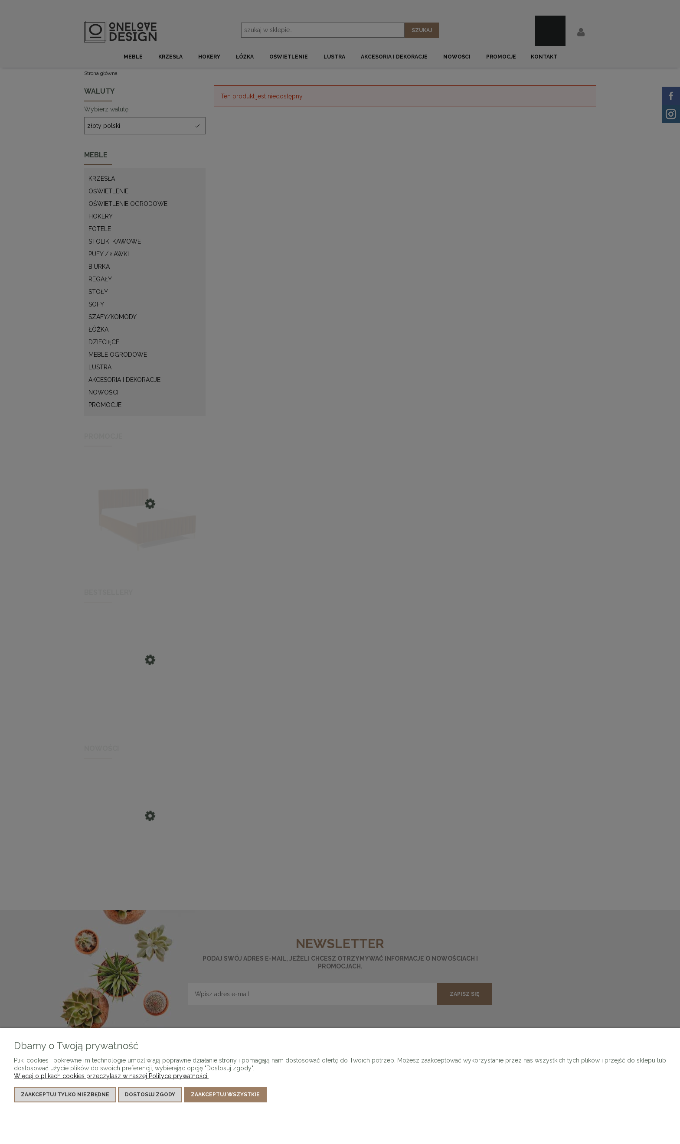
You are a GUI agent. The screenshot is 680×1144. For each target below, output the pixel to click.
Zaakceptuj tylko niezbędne (65, 1095)
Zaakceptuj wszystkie (225, 1095)
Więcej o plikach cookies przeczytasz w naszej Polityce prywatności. (111, 1075)
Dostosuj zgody (150, 1095)
